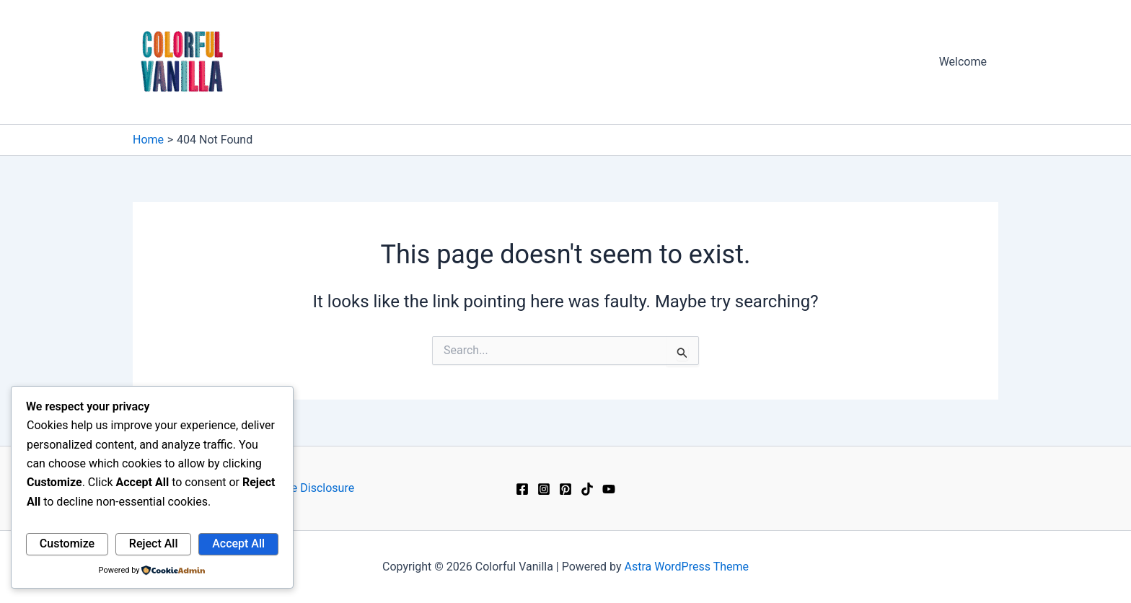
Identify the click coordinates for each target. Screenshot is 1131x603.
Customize (67, 543)
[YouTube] (608, 489)
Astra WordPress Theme (687, 566)
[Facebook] (522, 489)
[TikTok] (587, 489)
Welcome (963, 62)
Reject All (153, 543)
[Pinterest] (565, 489)
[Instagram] (543, 489)
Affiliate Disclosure (306, 488)
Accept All (238, 543)
